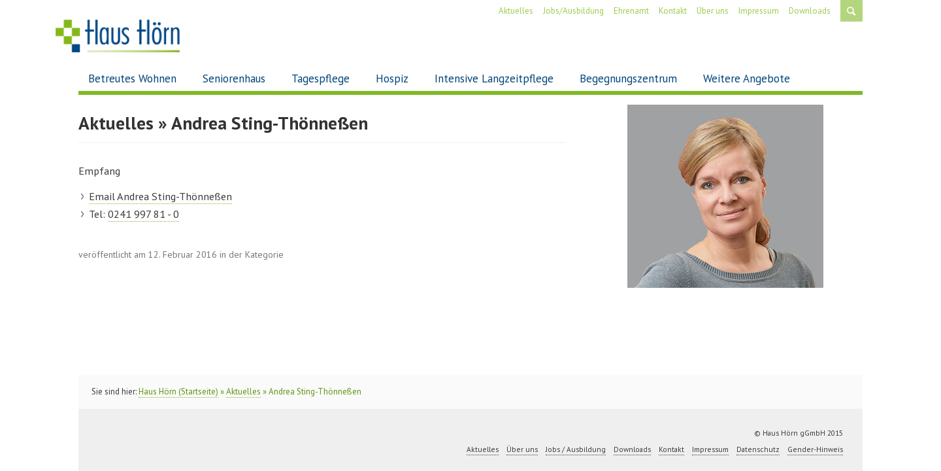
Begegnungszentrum (628, 78)
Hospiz (392, 78)
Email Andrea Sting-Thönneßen (160, 196)
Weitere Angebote (746, 78)
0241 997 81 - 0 (143, 214)
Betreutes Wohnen (132, 78)
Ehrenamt (631, 10)
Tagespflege (320, 78)
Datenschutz (758, 449)
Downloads (810, 10)
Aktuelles (516, 10)
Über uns (713, 10)
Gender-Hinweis (815, 449)
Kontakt (673, 10)
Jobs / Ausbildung (576, 449)
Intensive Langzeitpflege (494, 78)
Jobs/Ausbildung (573, 10)
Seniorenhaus (234, 78)
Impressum (758, 10)
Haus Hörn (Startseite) (178, 391)
